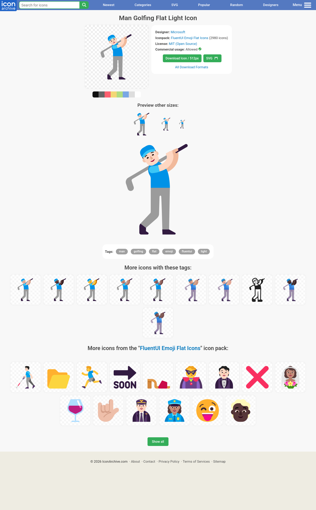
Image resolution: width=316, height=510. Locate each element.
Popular (204, 5)
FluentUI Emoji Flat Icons (189, 38)
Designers (270, 5)
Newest (108, 5)
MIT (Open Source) (183, 44)
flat (154, 251)
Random (236, 5)
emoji (169, 251)
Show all (158, 442)
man (122, 251)
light (204, 251)
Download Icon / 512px (182, 58)
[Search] (84, 5)
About (135, 461)
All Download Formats (191, 67)
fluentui (187, 251)
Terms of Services (196, 461)
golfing (138, 251)
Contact (149, 461)
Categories (143, 5)
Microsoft (178, 32)
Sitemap (219, 461)
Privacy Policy (169, 461)
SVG (174, 5)
